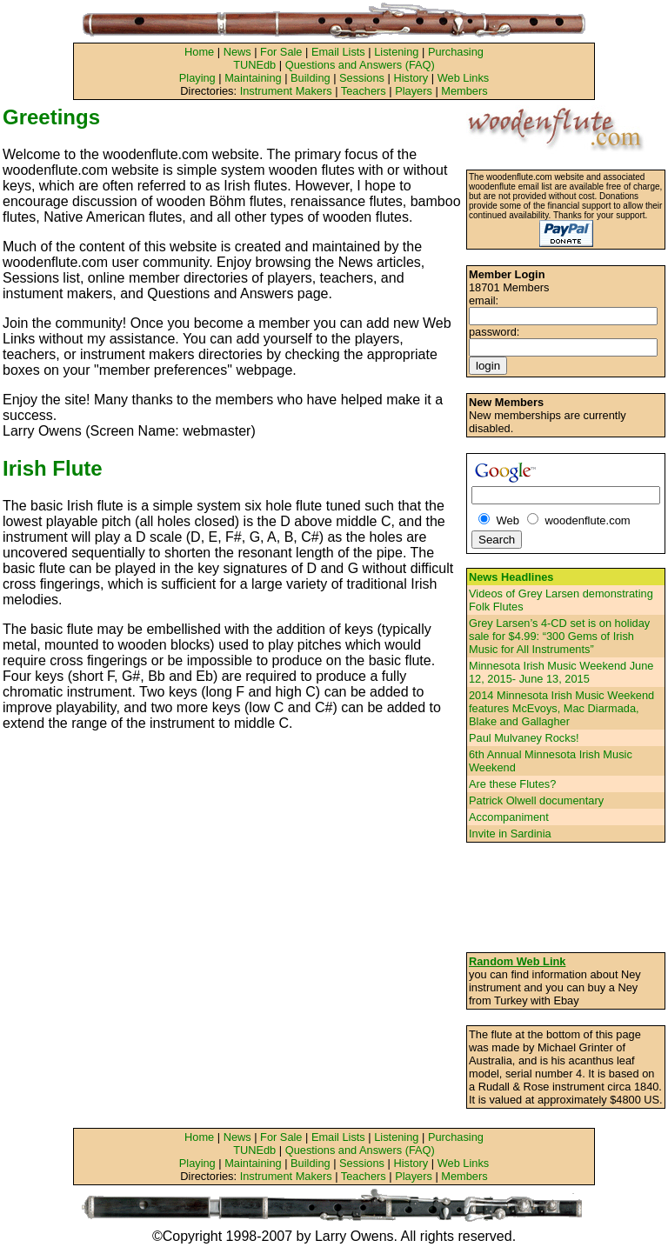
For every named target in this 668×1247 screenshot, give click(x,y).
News (237, 51)
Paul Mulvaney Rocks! (524, 737)
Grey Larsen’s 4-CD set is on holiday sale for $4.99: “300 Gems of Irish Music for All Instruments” (559, 636)
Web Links (464, 77)
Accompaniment (509, 817)
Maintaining (252, 77)
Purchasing (456, 51)
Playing (197, 77)
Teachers (363, 90)
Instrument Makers (286, 90)
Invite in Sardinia (510, 833)
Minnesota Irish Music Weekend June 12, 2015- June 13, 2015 (561, 672)
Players (413, 90)
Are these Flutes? (512, 783)
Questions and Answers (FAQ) (360, 64)
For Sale (281, 51)
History (410, 77)
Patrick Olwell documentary (536, 800)
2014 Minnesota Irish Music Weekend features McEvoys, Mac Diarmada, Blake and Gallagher (561, 708)
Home (199, 51)
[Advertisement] (566, 897)
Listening (396, 51)
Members (464, 90)
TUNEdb (254, 64)
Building (311, 77)
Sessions (361, 77)
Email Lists (338, 51)
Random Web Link (517, 961)
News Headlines (511, 576)
